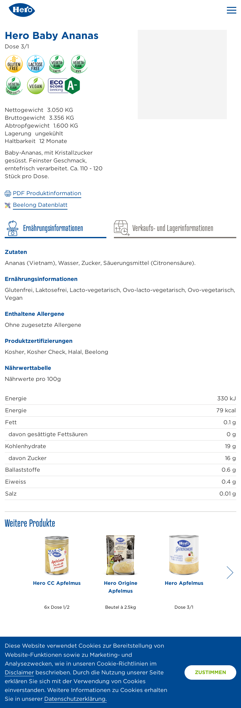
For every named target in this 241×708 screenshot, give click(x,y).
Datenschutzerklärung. (75, 698)
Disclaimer (19, 672)
